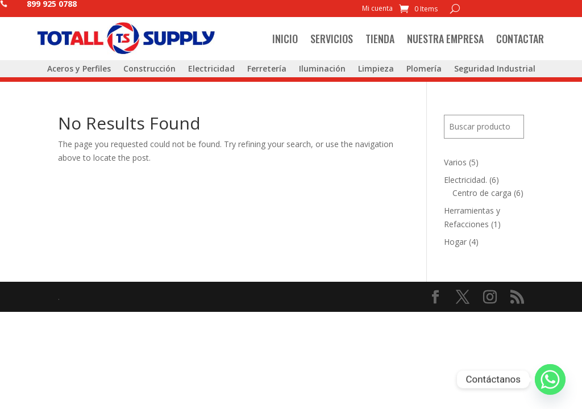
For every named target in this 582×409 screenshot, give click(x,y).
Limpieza (376, 69)
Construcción (149, 69)
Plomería (424, 69)
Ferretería (266, 69)
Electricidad (211, 69)
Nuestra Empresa (445, 38)
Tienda (379, 38)
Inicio (285, 38)
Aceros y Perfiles (79, 69)
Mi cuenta (377, 9)
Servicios (331, 38)
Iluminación (322, 69)
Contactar (520, 38)
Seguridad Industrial (494, 69)
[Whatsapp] (550, 379)
